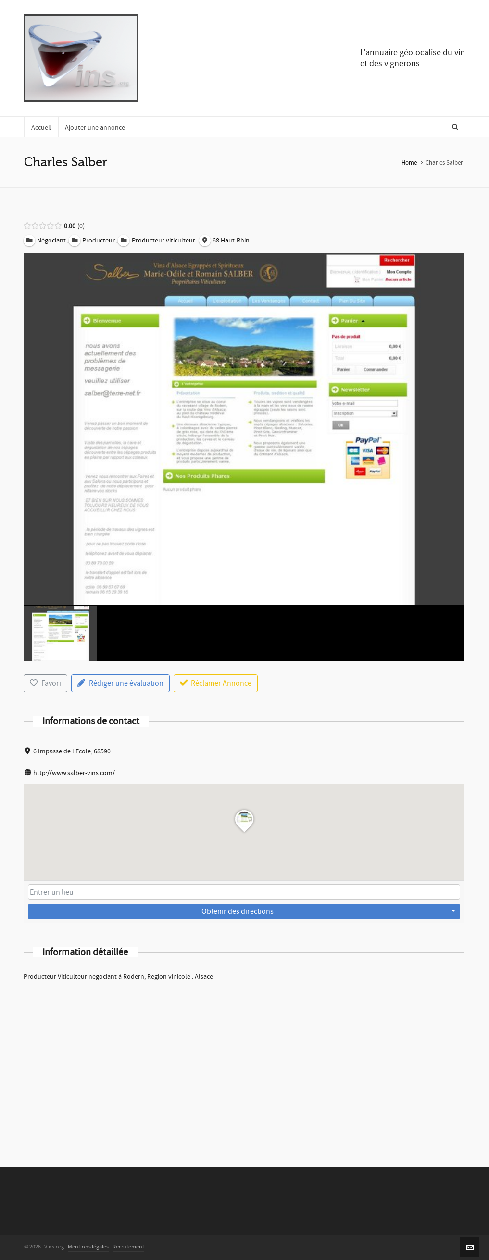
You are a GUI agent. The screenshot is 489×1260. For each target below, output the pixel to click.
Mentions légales (88, 1246)
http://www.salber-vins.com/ (74, 773)
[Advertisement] (244, 1061)
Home (409, 163)
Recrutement (128, 1246)
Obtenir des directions (237, 911)
